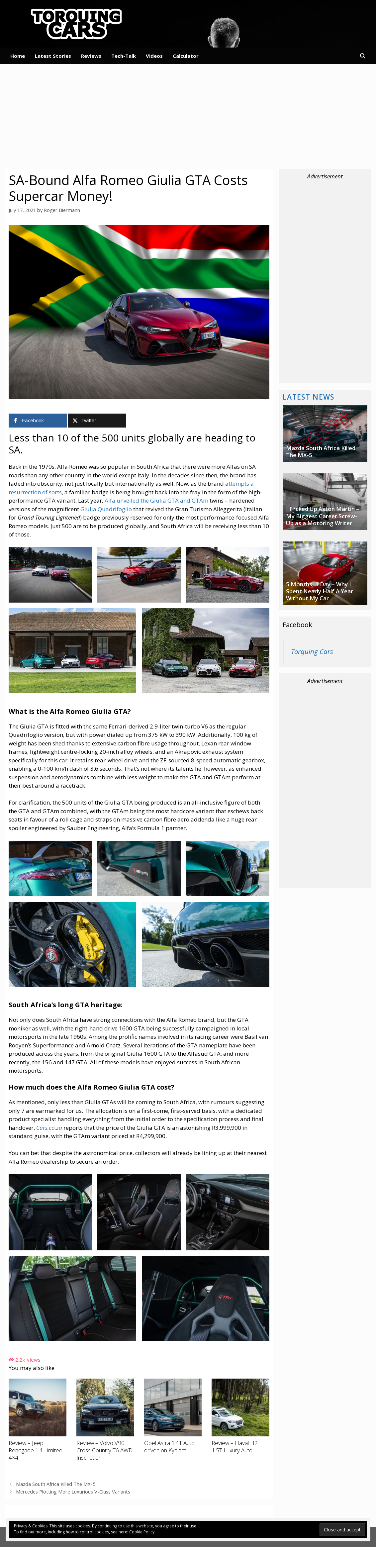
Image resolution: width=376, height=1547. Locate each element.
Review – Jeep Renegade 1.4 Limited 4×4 (35, 1450)
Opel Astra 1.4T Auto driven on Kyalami (169, 1446)
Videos (154, 55)
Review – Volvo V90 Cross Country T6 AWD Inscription (104, 1450)
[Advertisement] (188, 115)
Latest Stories (53, 55)
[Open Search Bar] (362, 56)
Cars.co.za (49, 1127)
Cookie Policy (141, 1532)
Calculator (186, 55)
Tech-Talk (123, 55)
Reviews (91, 55)
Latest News (308, 397)
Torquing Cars (312, 651)
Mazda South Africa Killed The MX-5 (55, 1483)
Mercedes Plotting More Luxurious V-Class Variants (73, 1491)
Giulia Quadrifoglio (106, 509)
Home (17, 55)
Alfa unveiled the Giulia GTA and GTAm (156, 500)
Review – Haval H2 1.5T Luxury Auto (235, 1446)
